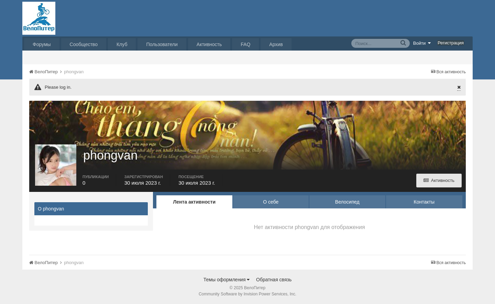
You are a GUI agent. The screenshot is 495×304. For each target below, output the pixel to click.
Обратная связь (274, 279)
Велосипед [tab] (347, 202)
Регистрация (451, 42)
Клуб (122, 44)
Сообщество (84, 44)
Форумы (42, 44)
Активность (209, 44)
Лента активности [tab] (194, 202)
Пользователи (161, 44)
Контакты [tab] (424, 202)
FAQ (245, 44)
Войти (422, 43)
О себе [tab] (270, 202)
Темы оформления (227, 279)
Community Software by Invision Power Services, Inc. (247, 294)
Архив (276, 44)
